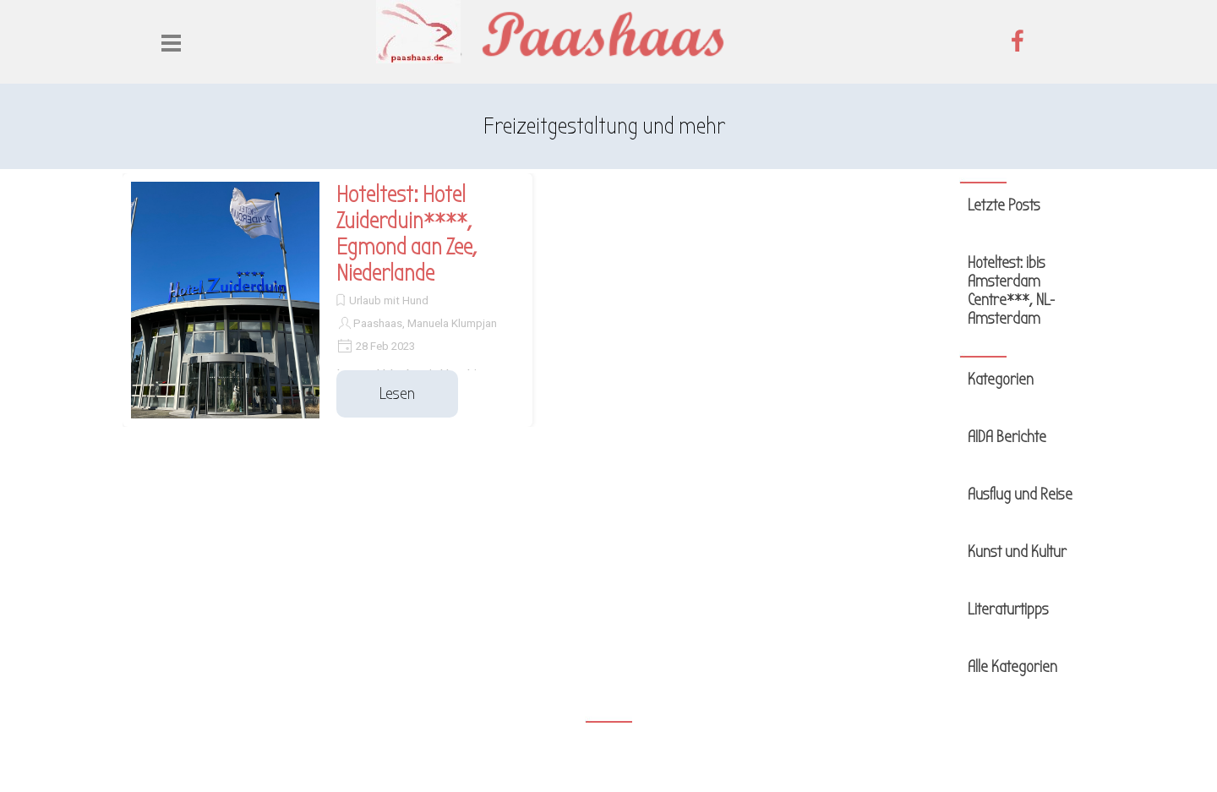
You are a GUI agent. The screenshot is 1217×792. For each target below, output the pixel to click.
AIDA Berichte (1007, 437)
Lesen (397, 394)
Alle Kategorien (1012, 667)
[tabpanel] (604, 127)
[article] (327, 300)
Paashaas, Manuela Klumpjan (425, 323)
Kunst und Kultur (1017, 552)
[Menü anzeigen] (171, 42)
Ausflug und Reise (1020, 494)
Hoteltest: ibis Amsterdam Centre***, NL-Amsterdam (1011, 291)
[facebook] (1017, 40)
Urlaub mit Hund (388, 300)
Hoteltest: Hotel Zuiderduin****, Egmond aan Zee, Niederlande (406, 234)
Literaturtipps (1008, 609)
